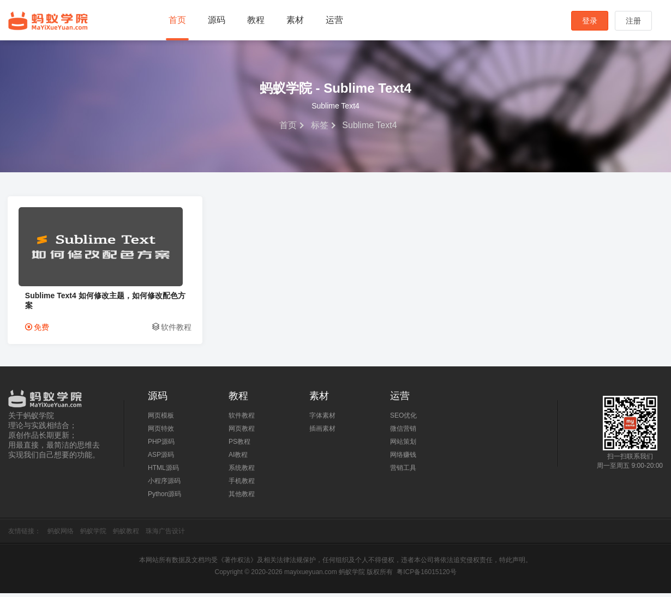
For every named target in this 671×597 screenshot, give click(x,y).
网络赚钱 (403, 458)
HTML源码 (163, 471)
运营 (334, 20)
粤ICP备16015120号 (426, 576)
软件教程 (133, 331)
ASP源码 (161, 458)
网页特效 (161, 432)
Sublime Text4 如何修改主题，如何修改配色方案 (80, 303)
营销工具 (403, 471)
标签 (319, 125)
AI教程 (238, 458)
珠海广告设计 (165, 535)
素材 (295, 20)
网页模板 (161, 419)
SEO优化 (403, 419)
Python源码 (164, 498)
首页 (177, 20)
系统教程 (242, 471)
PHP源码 (161, 445)
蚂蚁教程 (126, 535)
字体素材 (322, 419)
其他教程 (242, 498)
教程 (256, 20)
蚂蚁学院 (48, 21)
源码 (216, 20)
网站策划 (403, 445)
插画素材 (322, 432)
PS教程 (239, 445)
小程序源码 (164, 485)
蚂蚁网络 (60, 535)
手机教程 (242, 485)
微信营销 (403, 432)
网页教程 (242, 432)
